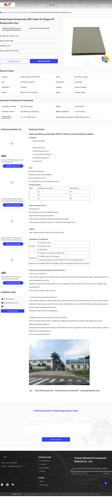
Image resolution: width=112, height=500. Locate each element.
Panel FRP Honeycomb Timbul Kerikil (66, 390)
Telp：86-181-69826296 (9, 463)
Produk (52, 5)
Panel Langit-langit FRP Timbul (90, 390)
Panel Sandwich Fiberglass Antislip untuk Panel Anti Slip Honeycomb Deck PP (12, 201)
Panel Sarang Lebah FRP (21, 12)
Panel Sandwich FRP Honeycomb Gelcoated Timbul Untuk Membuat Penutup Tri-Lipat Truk (11, 240)
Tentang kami (64, 5)
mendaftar (106, 473)
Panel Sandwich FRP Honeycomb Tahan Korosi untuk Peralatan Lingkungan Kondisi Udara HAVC (11, 279)
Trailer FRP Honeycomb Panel (44, 390)
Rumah (42, 5)
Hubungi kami (79, 5)
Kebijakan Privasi (17, 494)
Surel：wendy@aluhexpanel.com (11, 466)
